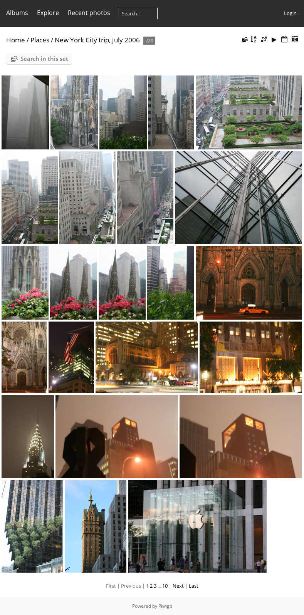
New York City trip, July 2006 (97, 39)
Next (178, 585)
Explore (48, 12)
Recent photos (89, 12)
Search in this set (44, 58)
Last (193, 585)
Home (15, 39)
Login (290, 13)
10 (165, 585)
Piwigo (165, 606)
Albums (17, 12)
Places (39, 39)
